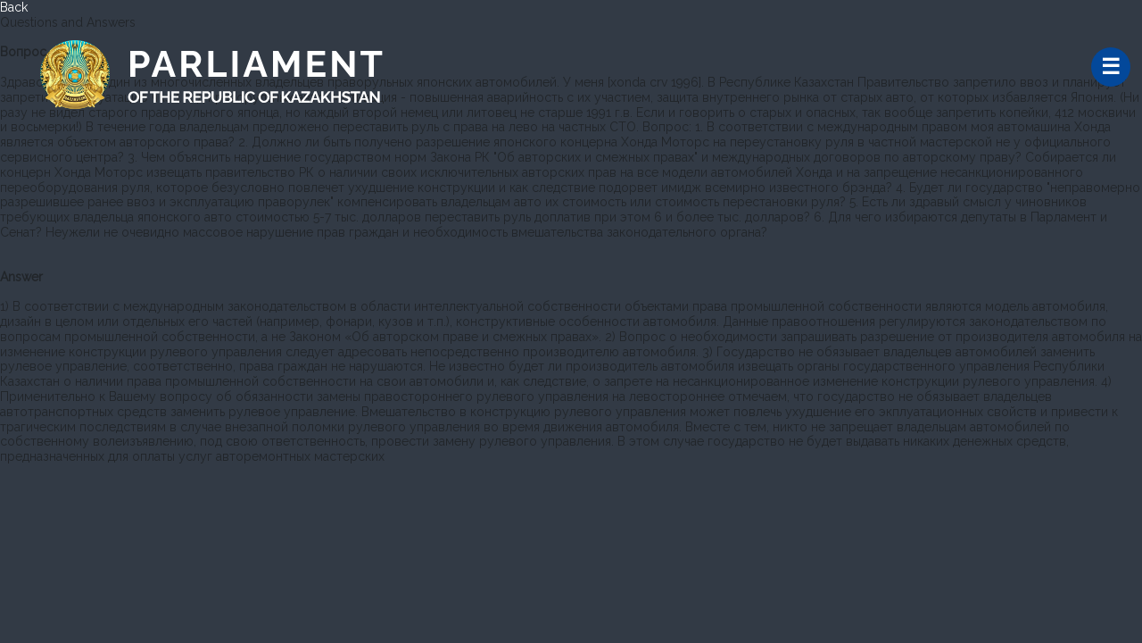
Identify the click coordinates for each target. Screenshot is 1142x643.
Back (14, 7)
